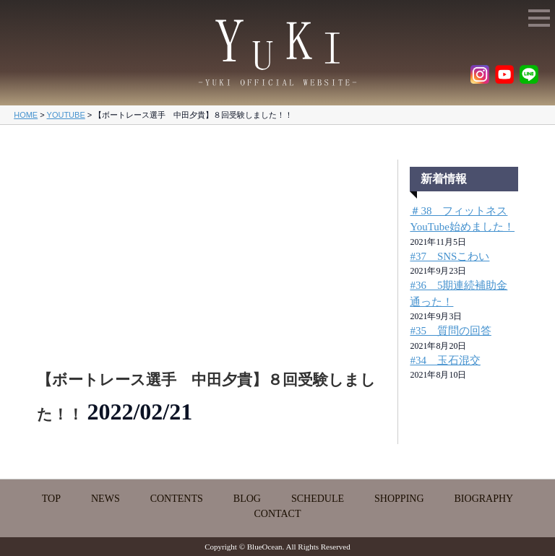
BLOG (247, 498)
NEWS (105, 498)
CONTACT (277, 513)
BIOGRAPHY (484, 498)
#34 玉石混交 (445, 360)
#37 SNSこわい (449, 256)
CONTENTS (176, 498)
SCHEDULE (317, 498)
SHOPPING (398, 498)
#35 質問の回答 (450, 330)
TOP (51, 498)
